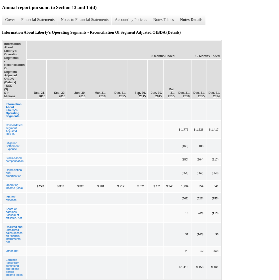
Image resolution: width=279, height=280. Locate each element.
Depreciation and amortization (14, 172)
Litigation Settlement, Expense (13, 145)
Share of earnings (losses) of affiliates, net (14, 213)
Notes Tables (163, 19)
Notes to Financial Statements (85, 19)
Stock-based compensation (15, 159)
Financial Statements (38, 19)
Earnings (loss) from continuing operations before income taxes (14, 267)
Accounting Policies (131, 19)
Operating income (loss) (14, 186)
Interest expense (11, 198)
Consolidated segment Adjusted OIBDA (14, 130)
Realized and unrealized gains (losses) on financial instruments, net (14, 234)
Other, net (12, 250)
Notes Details (191, 19)
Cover (10, 19)
